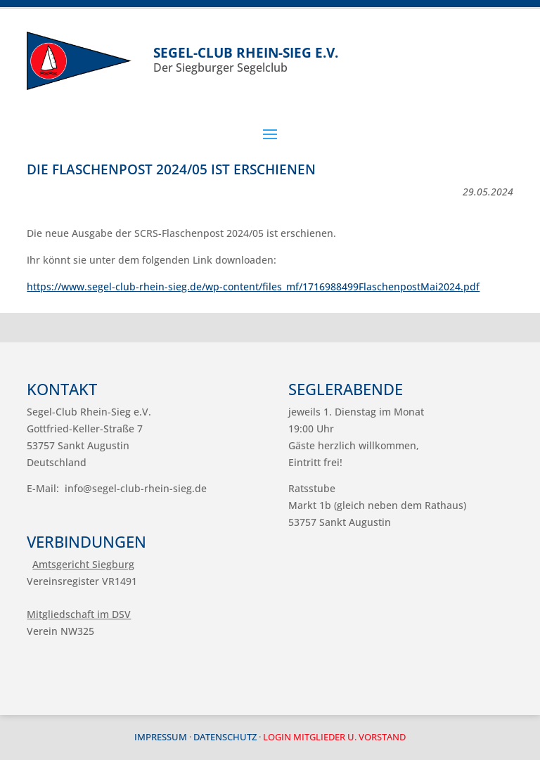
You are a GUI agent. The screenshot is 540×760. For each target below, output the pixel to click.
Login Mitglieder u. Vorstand (334, 736)
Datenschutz (225, 736)
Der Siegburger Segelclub (333, 59)
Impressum (160, 736)
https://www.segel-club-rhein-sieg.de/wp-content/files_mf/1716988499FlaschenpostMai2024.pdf (253, 286)
